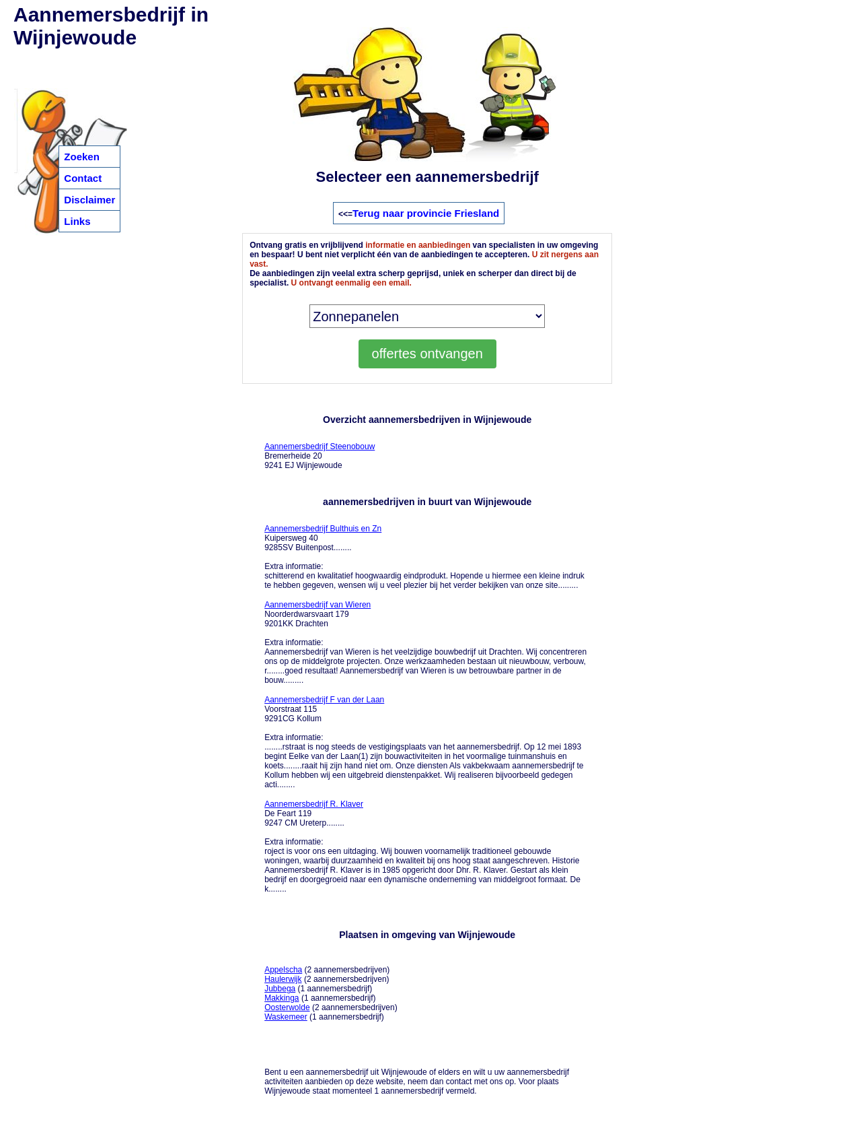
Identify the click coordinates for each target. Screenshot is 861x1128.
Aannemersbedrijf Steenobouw (319, 446)
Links (77, 221)
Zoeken (82, 156)
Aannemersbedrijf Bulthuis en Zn (322, 528)
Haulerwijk (282, 979)
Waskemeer (285, 1017)
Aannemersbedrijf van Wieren (317, 604)
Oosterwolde (286, 1007)
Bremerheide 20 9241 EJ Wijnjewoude (319, 456)
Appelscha (283, 969)
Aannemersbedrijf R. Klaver (313, 804)
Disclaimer (89, 199)
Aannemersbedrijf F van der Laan (324, 699)
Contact (83, 178)
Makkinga (281, 998)
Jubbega (279, 988)
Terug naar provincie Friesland (425, 213)
